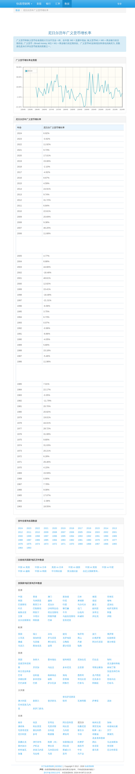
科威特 (81, 616)
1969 (80, 544)
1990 (106, 536)
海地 (65, 675)
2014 (106, 528)
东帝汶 (95, 612)
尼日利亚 (22, 734)
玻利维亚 (67, 659)
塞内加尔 (22, 746)
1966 (106, 544)
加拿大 (36, 659)
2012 (20, 532)
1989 (114, 536)
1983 (63, 540)
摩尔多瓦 (52, 642)
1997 (46, 536)
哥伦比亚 (82, 679)
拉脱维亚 (111, 638)
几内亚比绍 (53, 750)
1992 (88, 536)
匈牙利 (81, 634)
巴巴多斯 (22, 683)
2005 (80, 532)
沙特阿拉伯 (53, 608)
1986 (37, 540)
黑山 (80, 638)
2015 (97, 528)
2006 (71, 532)
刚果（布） (53, 742)
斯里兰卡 (37, 604)
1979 (97, 540)
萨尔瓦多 (52, 683)
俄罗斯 (110, 634)
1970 (71, 544)
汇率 (57, 3)
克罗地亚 (67, 638)
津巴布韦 (37, 742)
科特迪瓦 (22, 750)
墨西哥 (81, 675)
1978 (106, 540)
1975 (29, 544)
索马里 (95, 750)
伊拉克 (95, 616)
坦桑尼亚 (82, 726)
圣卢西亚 (96, 675)
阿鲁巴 (66, 683)
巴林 (50, 620)
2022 (37, 528)
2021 (46, 528)
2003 (97, 532)
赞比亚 (51, 746)
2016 (88, 528)
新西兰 (36, 701)
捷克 (65, 634)
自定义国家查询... (91, 571)
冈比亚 (66, 746)
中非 (80, 750)
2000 (20, 536)
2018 (71, 528)
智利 (109, 659)
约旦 (20, 608)
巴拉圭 (95, 659)
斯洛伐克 (37, 645)
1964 (20, 548)
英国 (20, 634)
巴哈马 (110, 683)
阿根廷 (95, 683)
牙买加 (36, 667)
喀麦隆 (51, 734)
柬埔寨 (81, 600)
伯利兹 (36, 675)
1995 (63, 536)
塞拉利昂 (37, 730)
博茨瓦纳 (96, 726)
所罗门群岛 (38, 708)
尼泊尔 (51, 604)
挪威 (20, 642)
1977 (114, 540)
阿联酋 (36, 620)
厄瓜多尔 (96, 679)
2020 (54, 528)
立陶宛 (66, 642)
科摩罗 (81, 742)
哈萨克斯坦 (112, 608)
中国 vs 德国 (74, 567)
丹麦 (80, 642)
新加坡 (66, 596)
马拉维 (36, 753)
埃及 (35, 722)
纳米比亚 (96, 722)
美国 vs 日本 (57, 567)
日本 (80, 596)
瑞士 (35, 634)
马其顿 (36, 642)
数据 (67, 3)
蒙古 (94, 604)
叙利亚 (95, 608)
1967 (97, 544)
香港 (35, 596)
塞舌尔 (81, 730)
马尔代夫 (82, 604)
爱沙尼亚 (67, 645)
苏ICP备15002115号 (52, 773)
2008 (54, 532)
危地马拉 (111, 679)
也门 (80, 608)
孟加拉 (110, 604)
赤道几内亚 (38, 750)
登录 (119, 4)
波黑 (50, 645)
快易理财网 (24, 3)
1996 (54, 536)
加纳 (109, 722)
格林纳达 (52, 675)
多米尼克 (67, 667)
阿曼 (109, 612)
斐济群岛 (52, 701)
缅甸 (109, 600)
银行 (48, 3)
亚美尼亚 (67, 620)
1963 (29, 548)
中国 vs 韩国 (41, 571)
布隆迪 (95, 734)
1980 (88, 540)
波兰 (94, 634)
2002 (106, 532)
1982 (71, 540)
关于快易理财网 (47, 766)
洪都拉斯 (22, 679)
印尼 (65, 600)
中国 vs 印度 (108, 567)
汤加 (109, 701)
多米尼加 (37, 679)
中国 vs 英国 (91, 567)
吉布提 (51, 730)
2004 (88, 532)
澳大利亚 (22, 701)
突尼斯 (110, 746)
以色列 (81, 612)
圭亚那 (81, 667)
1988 (20, 540)
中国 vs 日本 (41, 567)
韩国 (20, 600)
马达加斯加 (112, 742)
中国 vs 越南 (24, 571)
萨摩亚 (95, 701)
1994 (71, 536)
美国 (20, 659)
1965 (114, 544)
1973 (46, 544)
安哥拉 (51, 722)
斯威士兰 (67, 750)
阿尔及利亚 (68, 722)
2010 (37, 532)
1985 (46, 540)
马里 (50, 753)
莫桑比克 (22, 742)
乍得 (80, 734)
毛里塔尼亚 (23, 730)
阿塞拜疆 (52, 616)
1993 (80, 536)
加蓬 (20, 753)
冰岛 (50, 634)
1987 (29, 540)
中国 (20, 596)
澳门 (50, 596)
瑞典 (80, 645)
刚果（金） (97, 730)
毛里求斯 (52, 726)
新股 (39, 3)
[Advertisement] (69, 20)
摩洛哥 (66, 734)
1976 (20, 544)
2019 (63, 528)
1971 (63, 544)
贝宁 (109, 730)
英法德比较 (72, 571)
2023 (29, 528)
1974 (37, 544)
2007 (63, 532)
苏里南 (66, 679)
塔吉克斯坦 (53, 612)
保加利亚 (37, 638)
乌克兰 (21, 645)
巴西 (35, 683)
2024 (20, 528)
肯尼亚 (95, 746)
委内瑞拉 (52, 659)
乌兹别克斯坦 (69, 616)
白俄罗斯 (96, 638)
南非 (20, 722)
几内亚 (66, 730)
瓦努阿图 (82, 701)
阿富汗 (36, 612)
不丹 (65, 612)
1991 (97, 536)
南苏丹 (81, 746)
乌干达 (81, 753)
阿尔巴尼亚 (97, 642)
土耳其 (21, 638)
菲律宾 (110, 596)
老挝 (94, 600)
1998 (37, 536)
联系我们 (59, 766)
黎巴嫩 (66, 608)
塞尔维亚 (111, 642)
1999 (29, 536)
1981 (80, 540)
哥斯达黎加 (97, 667)
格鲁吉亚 (22, 612)
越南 (50, 600)
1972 (54, 544)
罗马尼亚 (52, 638)
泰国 (94, 596)
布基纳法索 (112, 726)
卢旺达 (36, 746)
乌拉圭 (51, 667)
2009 (46, 532)
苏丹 (65, 753)
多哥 (35, 734)
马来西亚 (37, 600)
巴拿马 (81, 683)
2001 (114, 532)
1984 (54, 540)
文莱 (20, 616)
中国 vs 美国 (24, 567)
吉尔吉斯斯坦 (24, 620)
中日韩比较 (57, 571)
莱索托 (110, 734)
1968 (88, 544)
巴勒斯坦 (37, 608)
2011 (29, 532)
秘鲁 (50, 679)
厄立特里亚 (112, 750)
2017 (80, 528)
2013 (114, 528)
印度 (65, 604)
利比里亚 (37, 726)
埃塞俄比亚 (68, 742)
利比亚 (66, 726)
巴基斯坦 (22, 604)
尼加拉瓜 (82, 659)
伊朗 (109, 616)
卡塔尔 (36, 616)
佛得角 (21, 726)
